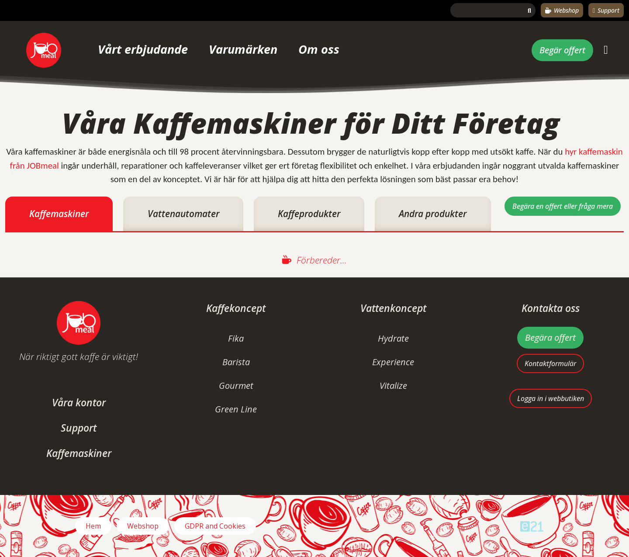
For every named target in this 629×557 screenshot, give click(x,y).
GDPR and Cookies (215, 526)
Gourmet (236, 385)
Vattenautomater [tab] (183, 214)
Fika (236, 338)
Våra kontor (79, 402)
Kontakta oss (551, 308)
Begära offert (550, 337)
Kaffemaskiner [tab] (59, 214)
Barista (236, 362)
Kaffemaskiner (78, 453)
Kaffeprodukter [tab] (309, 214)
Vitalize (393, 385)
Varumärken (243, 49)
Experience (393, 362)
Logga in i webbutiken (550, 398)
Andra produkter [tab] (433, 214)
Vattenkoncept (393, 308)
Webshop (562, 10)
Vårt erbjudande (143, 49)
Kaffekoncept (236, 308)
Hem (93, 526)
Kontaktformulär (550, 363)
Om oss (318, 49)
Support (606, 10)
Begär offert (562, 50)
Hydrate (393, 338)
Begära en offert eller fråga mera (562, 206)
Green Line (236, 409)
